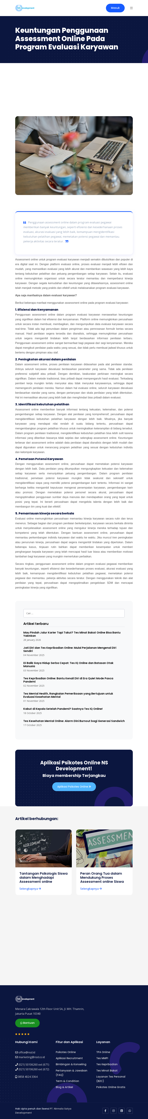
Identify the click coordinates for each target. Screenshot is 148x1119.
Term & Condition (67, 1081)
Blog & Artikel (64, 1087)
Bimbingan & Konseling (71, 1064)
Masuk (115, 8)
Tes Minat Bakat (107, 1070)
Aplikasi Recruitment (69, 1058)
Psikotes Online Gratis (110, 1087)
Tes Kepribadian (107, 1064)
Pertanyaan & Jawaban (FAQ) (71, 1073)
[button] (131, 8)
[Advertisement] (74, 90)
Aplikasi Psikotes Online (74, 787)
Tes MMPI (102, 1058)
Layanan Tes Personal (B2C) (110, 1079)
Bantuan (27, 1023)
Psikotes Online (66, 1052)
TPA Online (103, 1052)
